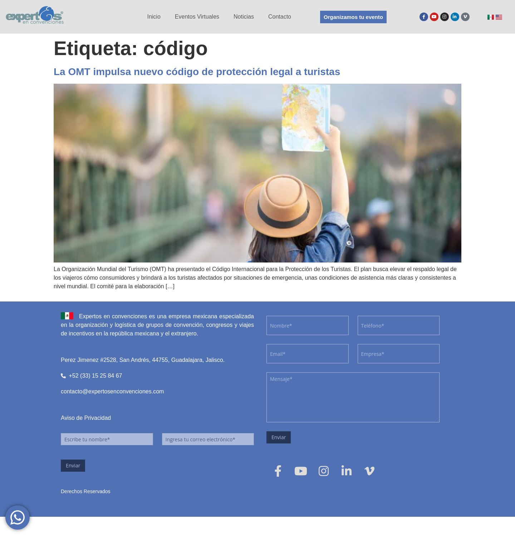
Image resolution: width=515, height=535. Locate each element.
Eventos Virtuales (197, 17)
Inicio (153, 17)
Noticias (244, 17)
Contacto (279, 17)
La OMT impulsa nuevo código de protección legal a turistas (197, 71)
